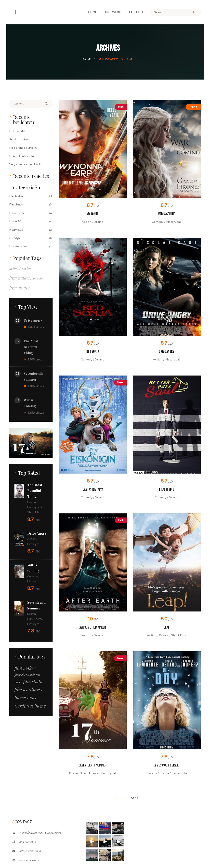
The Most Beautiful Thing (31, 347)
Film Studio (166, 489)
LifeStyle (15, 238)
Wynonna (92, 214)
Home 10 (15, 221)
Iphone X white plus (22, 156)
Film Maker (16, 196)
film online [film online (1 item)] (38, 278)
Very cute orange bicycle (25, 164)
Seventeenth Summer (92, 765)
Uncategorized (18, 246)
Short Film (178, 635)
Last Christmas (93, 489)
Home (92, 12)
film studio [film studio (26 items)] (19, 288)
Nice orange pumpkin (23, 148)
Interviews (16, 230)
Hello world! (17, 131)
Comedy (158, 222)
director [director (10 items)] (25, 268)
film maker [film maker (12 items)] (24, 668)
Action (86, 222)
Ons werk (113, 12)
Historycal (173, 222)
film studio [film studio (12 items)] (33, 681)
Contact (136, 12)
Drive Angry (166, 351)
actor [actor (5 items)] (13, 268)
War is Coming (166, 214)
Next (134, 798)
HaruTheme (90, 773)
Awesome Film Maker (92, 627)
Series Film (180, 773)
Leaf (166, 627)
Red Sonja (92, 351)
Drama (98, 222)
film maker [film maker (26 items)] (19, 278)
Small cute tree (19, 139)
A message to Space (166, 765)
